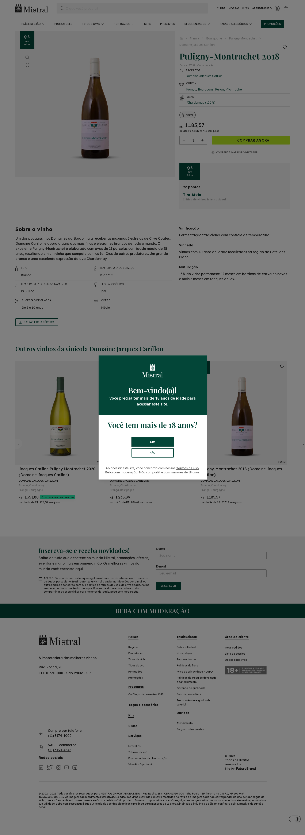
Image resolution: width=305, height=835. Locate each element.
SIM (152, 441)
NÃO (152, 452)
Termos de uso (187, 468)
